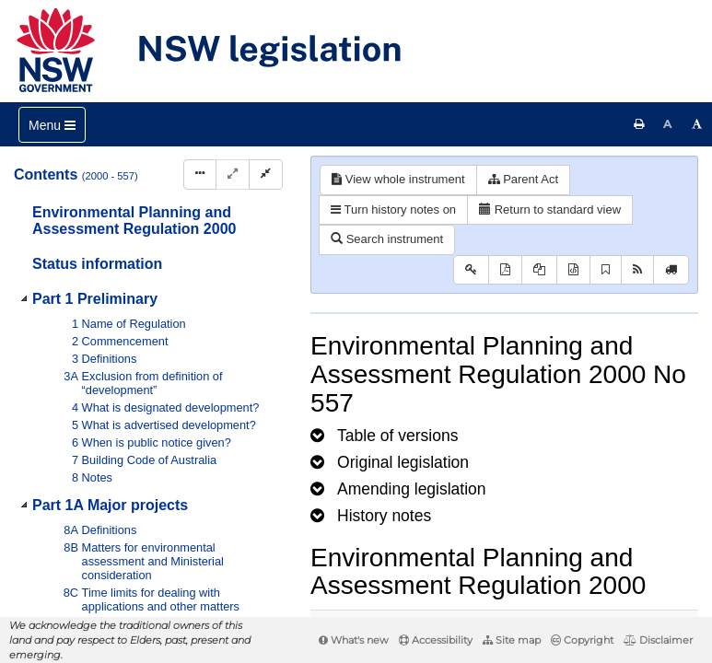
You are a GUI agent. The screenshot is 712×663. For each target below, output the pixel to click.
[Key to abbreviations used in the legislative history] (471, 270)
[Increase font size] (697, 124)
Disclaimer (658, 640)
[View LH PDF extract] (539, 270)
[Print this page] (639, 124)
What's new (354, 640)
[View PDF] (505, 270)
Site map (512, 640)
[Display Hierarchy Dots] (199, 174)
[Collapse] (266, 174)
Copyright (582, 640)
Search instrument (387, 239)
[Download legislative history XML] (573, 270)
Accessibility (436, 640)
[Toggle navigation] (52, 125)
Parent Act (523, 179)
